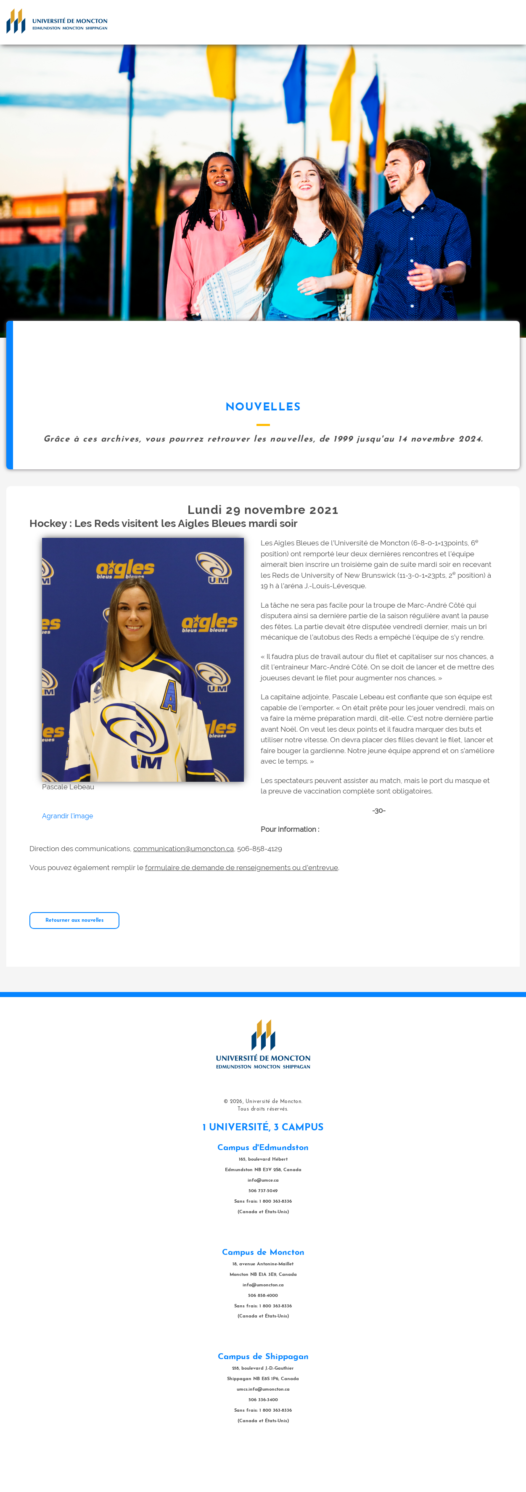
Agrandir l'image (67, 858)
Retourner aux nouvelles (74, 962)
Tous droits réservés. (263, 1151)
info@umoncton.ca (263, 1327)
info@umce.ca (263, 1222)
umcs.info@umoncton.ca (263, 1431)
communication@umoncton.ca (183, 890)
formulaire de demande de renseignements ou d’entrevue (241, 909)
